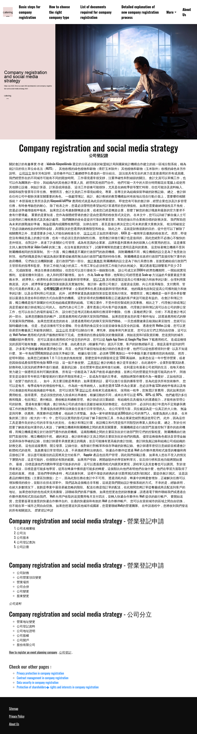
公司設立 (25, 173)
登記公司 (85, 390)
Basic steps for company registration (29, 12)
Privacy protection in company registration (40, 673)
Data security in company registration (37, 682)
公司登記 (65, 652)
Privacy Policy (16, 716)
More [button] (170, 12)
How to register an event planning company (33, 652)
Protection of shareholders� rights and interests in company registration (58, 687)
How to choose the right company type (59, 12)
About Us (186, 12)
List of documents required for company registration (96, 12)
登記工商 (99, 279)
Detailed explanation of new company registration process (140, 12)
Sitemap (13, 708)
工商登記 (94, 362)
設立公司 (90, 233)
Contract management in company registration (42, 678)
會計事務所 (95, 261)
